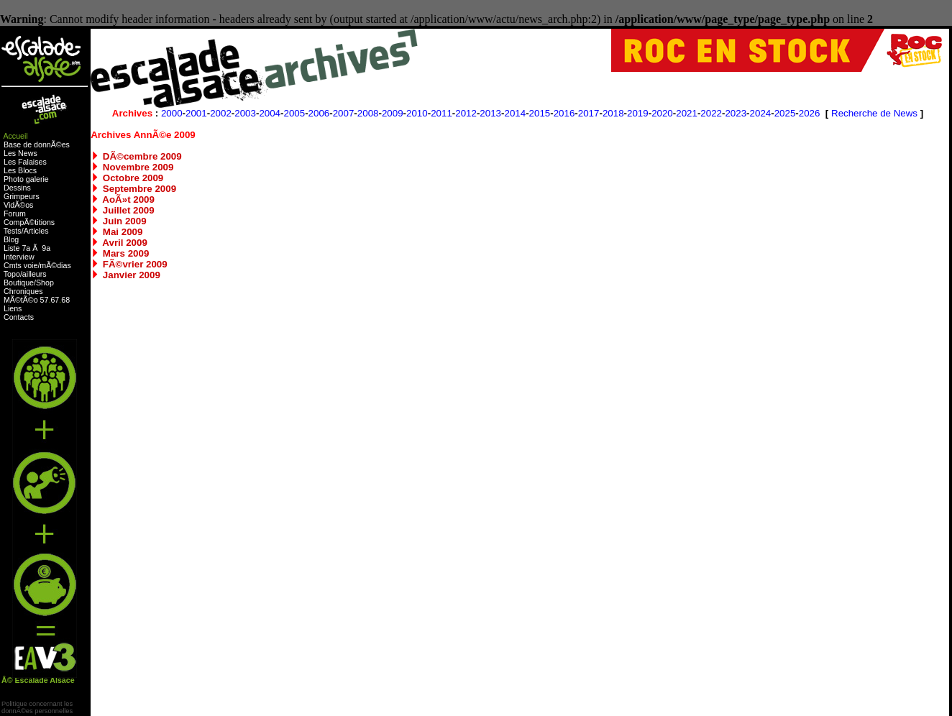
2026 (809, 113)
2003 (245, 113)
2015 (540, 113)
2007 (343, 113)
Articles (36, 230)
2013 (490, 113)
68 (65, 299)
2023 (735, 113)
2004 (269, 113)
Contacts (19, 317)
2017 (589, 113)
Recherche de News (874, 113)
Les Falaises (25, 161)
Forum (15, 213)
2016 (564, 113)
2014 (515, 113)
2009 (392, 113)
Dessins (17, 187)
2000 (172, 113)
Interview (19, 256)
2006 (319, 113)
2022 (711, 113)
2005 (294, 113)
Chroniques (23, 291)
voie (31, 265)
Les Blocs (20, 170)
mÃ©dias (55, 265)
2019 (638, 113)
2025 (785, 113)
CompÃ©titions (29, 222)
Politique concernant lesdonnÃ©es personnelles (37, 707)
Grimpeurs (22, 196)
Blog (11, 239)
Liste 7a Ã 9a (27, 248)
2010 (417, 113)
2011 (441, 113)
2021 (686, 113)
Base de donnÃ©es (37, 144)
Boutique (19, 282)
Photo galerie (26, 179)
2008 (368, 113)
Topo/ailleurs (25, 274)
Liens (13, 308)
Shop (45, 282)
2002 (221, 113)
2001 (196, 113)
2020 (662, 113)
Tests (13, 230)
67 (54, 299)
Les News (20, 153)
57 (44, 299)
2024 (761, 113)
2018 (613, 113)
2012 (466, 113)
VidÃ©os (18, 205)
